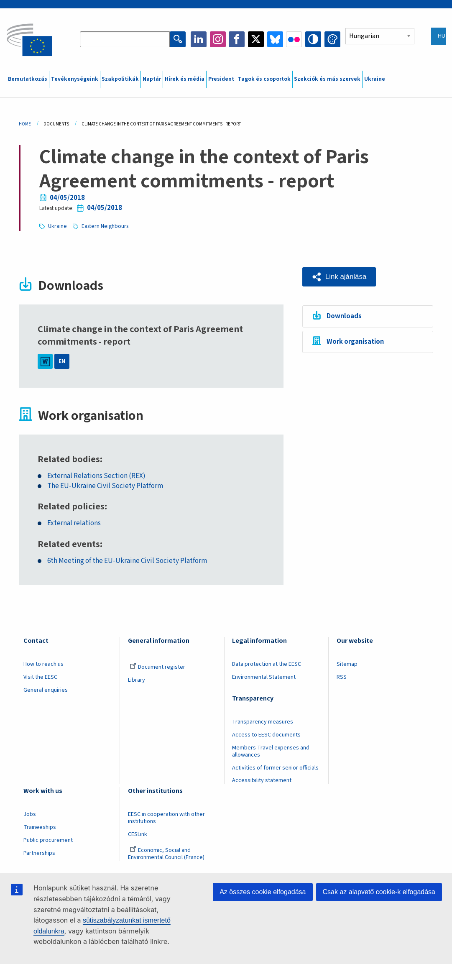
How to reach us (43, 664)
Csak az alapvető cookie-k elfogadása (379, 891)
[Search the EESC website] (125, 39)
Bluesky (275, 39)
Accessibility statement (261, 780)
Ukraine (374, 79)
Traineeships (39, 827)
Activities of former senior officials (275, 768)
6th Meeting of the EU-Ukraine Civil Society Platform (127, 561)
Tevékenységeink (74, 79)
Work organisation (355, 342)
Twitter (256, 39)
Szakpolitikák (120, 79)
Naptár (152, 79)
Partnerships (39, 853)
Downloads (344, 316)
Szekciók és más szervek (327, 79)
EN (62, 361)
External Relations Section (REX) (96, 476)
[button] (339, 276)
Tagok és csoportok (264, 79)
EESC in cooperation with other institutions (166, 818)
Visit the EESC (40, 677)
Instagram (218, 39)
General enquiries (45, 690)
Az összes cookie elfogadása (263, 891)
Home (25, 124)
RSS (342, 677)
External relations (74, 523)
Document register (157, 667)
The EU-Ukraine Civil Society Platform (105, 486)
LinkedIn (199, 39)
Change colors (332, 39)
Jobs (29, 814)
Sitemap (347, 664)
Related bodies (69, 459)
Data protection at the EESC (266, 664)
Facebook (237, 39)
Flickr (294, 39)
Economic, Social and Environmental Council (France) (167, 854)
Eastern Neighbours (105, 226)
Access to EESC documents (266, 735)
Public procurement (48, 840)
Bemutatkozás (27, 79)
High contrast (313, 39)
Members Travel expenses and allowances (270, 751)
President (221, 79)
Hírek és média (184, 79)
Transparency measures (262, 722)
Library (136, 680)
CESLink (137, 834)
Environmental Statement (264, 677)
